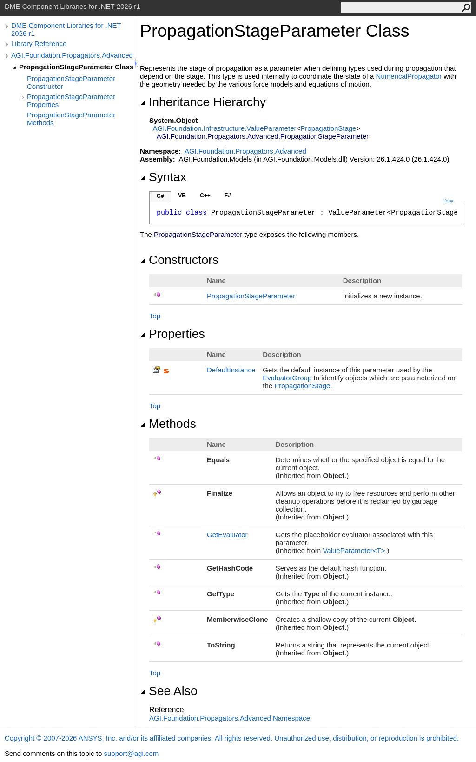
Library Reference (38, 43)
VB (182, 195)
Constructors (179, 260)
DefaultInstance (231, 370)
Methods (168, 424)
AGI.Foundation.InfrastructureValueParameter (225, 128)
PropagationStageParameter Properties (71, 100)
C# (160, 196)
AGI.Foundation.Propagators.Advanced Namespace (229, 718)
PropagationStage (328, 128)
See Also (169, 691)
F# (228, 195)
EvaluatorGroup (287, 378)
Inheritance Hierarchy (203, 102)
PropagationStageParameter (251, 296)
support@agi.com (131, 753)
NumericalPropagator (409, 76)
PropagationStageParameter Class (76, 67)
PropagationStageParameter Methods (71, 119)
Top (154, 316)
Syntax (163, 177)
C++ (205, 195)
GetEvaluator (227, 535)
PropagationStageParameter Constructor (71, 82)
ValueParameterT (354, 550)
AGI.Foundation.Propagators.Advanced (72, 55)
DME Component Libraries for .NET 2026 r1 (66, 29)
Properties (172, 334)
